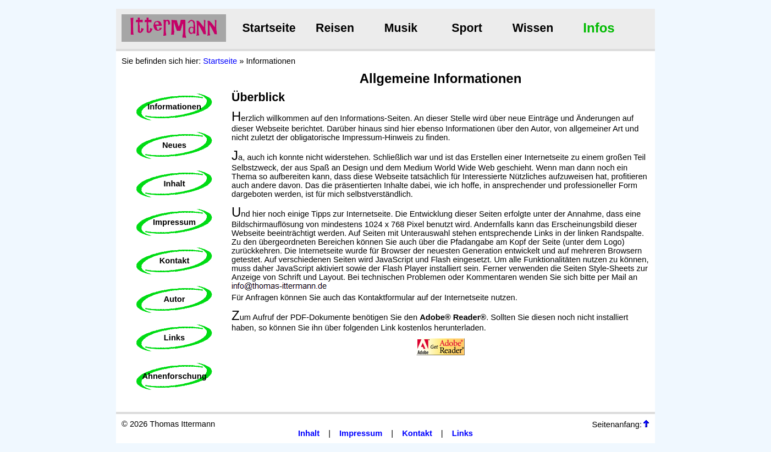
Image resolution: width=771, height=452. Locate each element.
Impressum (174, 222)
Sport (466, 28)
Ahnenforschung (174, 376)
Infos (598, 27)
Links (174, 337)
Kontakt (174, 260)
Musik (400, 28)
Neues (174, 145)
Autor (174, 299)
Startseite (268, 28)
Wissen (533, 28)
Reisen (335, 28)
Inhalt (174, 183)
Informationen (174, 106)
